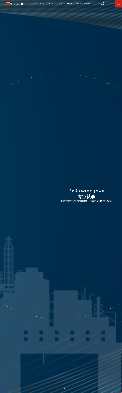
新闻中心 (60, 4)
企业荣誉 (69, 4)
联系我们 (87, 4)
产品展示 (51, 4)
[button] (57, 388)
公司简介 (43, 4)
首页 (35, 4)
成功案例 (78, 4)
